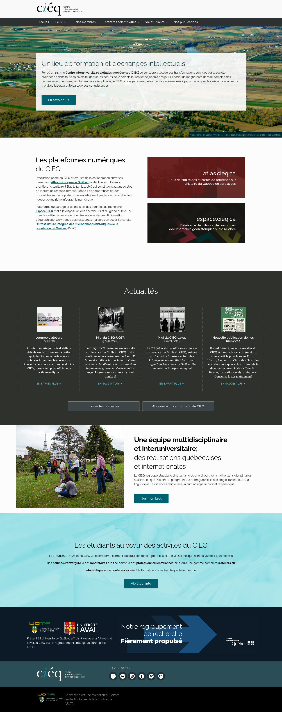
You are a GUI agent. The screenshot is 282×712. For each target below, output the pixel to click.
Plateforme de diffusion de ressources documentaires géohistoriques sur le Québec (201, 227)
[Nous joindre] (160, 676)
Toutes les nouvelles (103, 406)
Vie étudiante (155, 22)
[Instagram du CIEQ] (132, 676)
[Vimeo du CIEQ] (151, 676)
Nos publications (186, 22)
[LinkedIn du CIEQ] (122, 676)
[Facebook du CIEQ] (113, 676)
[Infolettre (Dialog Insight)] (141, 676)
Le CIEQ (61, 22)
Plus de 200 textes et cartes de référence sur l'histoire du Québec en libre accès (201, 182)
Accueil (43, 22)
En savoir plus (58, 100)
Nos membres (86, 22)
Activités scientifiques (120, 22)
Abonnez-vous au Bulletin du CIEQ (178, 406)
